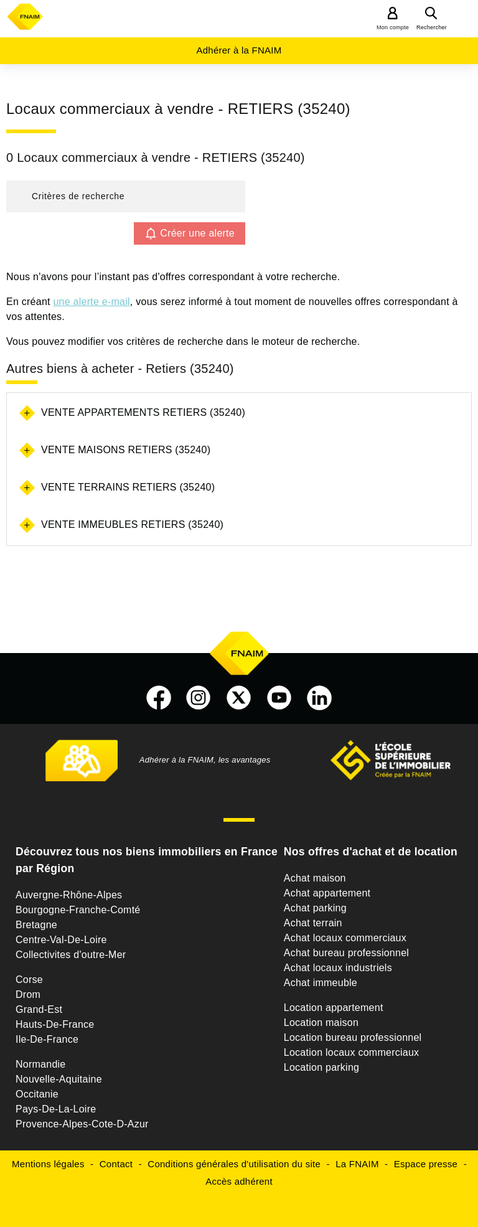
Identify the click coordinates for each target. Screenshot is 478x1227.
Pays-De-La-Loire (56, 1109)
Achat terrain (313, 923)
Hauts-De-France (55, 1024)
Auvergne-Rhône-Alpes (69, 895)
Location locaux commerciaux (351, 1052)
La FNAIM (357, 1164)
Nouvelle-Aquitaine (59, 1079)
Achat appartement (327, 893)
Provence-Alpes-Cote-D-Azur (82, 1124)
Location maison (321, 1022)
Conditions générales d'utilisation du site (234, 1164)
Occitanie (37, 1094)
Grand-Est (39, 1009)
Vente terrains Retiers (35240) (128, 487)
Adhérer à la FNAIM (238, 50)
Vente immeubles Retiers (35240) (132, 524)
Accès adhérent (239, 1181)
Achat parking (315, 908)
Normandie (41, 1064)
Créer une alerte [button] (197, 233)
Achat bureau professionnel (346, 952)
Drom (28, 994)
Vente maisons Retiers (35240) (125, 449)
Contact (116, 1164)
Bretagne (36, 924)
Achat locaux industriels (338, 967)
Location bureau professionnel (353, 1037)
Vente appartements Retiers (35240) (143, 412)
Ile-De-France (47, 1039)
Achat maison (315, 878)
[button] (125, 196)
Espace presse (425, 1164)
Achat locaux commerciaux (345, 938)
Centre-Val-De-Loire (61, 939)
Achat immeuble (320, 982)
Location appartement (333, 1007)
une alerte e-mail (91, 301)
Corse (29, 979)
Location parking (321, 1067)
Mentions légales (48, 1164)
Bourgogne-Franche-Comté (78, 910)
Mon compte (393, 27)
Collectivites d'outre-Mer (71, 954)
